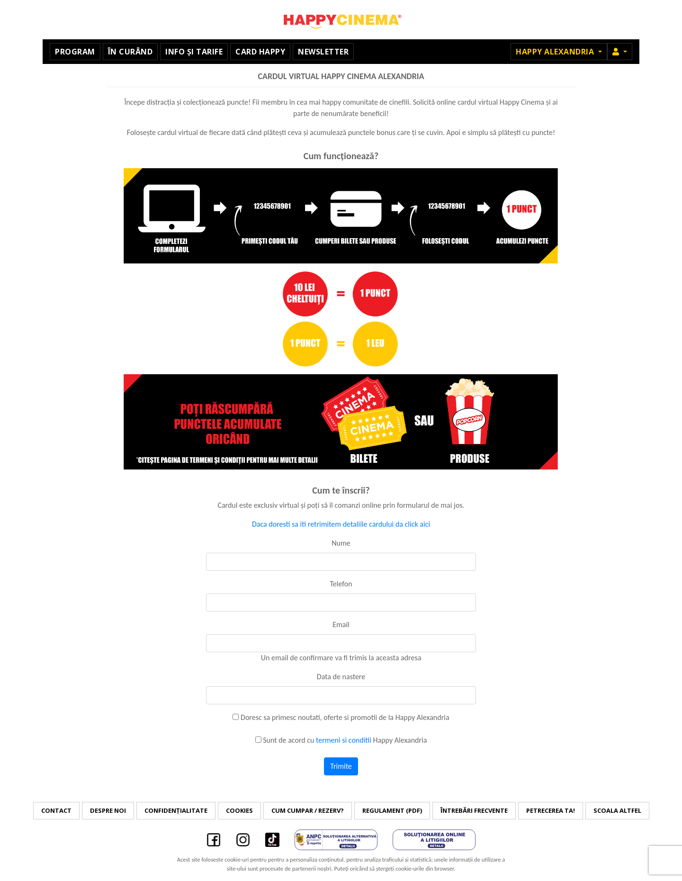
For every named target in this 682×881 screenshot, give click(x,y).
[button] (619, 51)
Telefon (341, 583)
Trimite (341, 766)
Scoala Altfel (617, 810)
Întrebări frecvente (474, 810)
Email (341, 624)
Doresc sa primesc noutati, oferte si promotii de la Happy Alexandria (341, 717)
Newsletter (323, 51)
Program (75, 51)
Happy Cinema (341, 19)
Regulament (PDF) (392, 810)
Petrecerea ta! (550, 810)
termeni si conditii (343, 740)
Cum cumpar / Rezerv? (307, 810)
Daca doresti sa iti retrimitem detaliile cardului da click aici (341, 524)
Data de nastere (341, 676)
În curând (130, 51)
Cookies (239, 810)
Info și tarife (194, 51)
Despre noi (108, 810)
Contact (56, 810)
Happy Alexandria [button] (556, 51)
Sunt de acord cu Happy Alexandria (341, 740)
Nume (341, 543)
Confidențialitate (175, 810)
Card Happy (260, 51)
